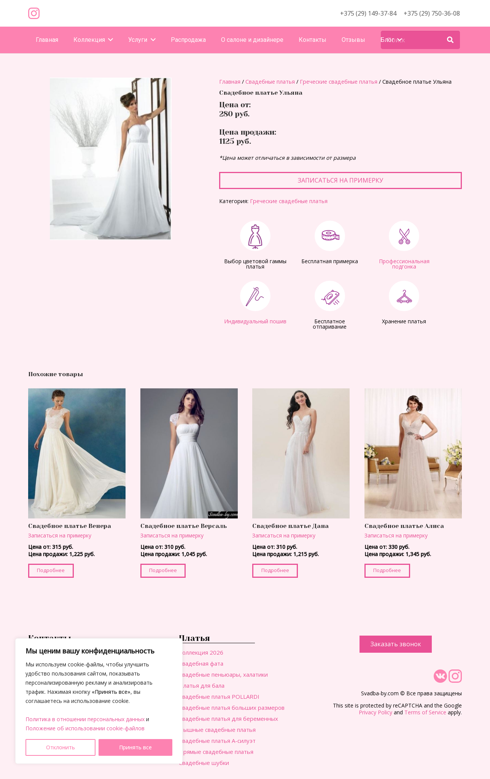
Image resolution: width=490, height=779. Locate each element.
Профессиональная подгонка (404, 264)
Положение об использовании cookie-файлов (85, 728)
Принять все (135, 747)
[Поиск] (420, 40)
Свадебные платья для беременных (228, 718)
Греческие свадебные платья (338, 81)
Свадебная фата (201, 663)
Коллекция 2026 (201, 652)
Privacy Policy (375, 712)
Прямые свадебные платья (216, 751)
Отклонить (60, 747)
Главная (229, 81)
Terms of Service (425, 712)
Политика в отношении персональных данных (85, 719)
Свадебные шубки (204, 762)
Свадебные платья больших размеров (232, 707)
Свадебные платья (270, 81)
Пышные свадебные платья (217, 729)
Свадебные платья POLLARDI (219, 696)
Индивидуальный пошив (255, 321)
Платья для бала (201, 685)
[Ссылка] (34, 13)
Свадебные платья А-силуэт (217, 740)
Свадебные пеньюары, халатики (223, 674)
